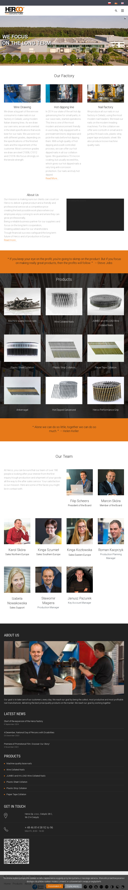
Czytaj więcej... (73, 886)
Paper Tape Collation (105, 367)
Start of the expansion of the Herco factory (23, 721)
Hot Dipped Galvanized (64, 409)
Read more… (10, 240)
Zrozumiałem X (55, 886)
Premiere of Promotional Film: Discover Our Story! (27, 744)
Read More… (52, 178)
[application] (95, 215)
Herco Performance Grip (106, 409)
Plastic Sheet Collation (22, 367)
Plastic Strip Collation (64, 367)
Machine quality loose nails (22, 321)
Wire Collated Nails (64, 321)
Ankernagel (22, 409)
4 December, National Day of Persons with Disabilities (29, 732)
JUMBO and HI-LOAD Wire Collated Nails (26, 776)
